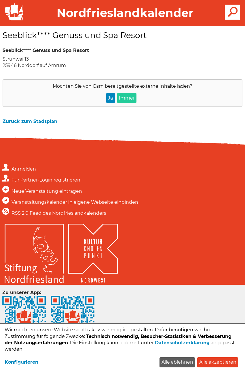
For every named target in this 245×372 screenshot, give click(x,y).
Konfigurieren (21, 362)
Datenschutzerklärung (182, 342)
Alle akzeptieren (217, 362)
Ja (110, 98)
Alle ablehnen (177, 362)
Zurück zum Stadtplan (30, 121)
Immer (127, 98)
